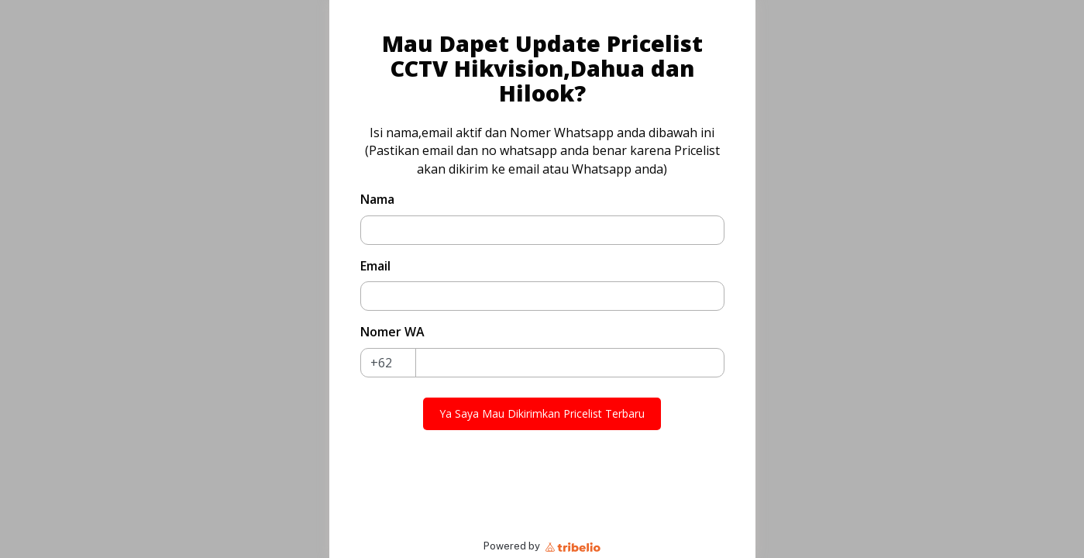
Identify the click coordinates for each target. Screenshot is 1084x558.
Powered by (542, 546)
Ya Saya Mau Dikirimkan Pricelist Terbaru (542, 413)
